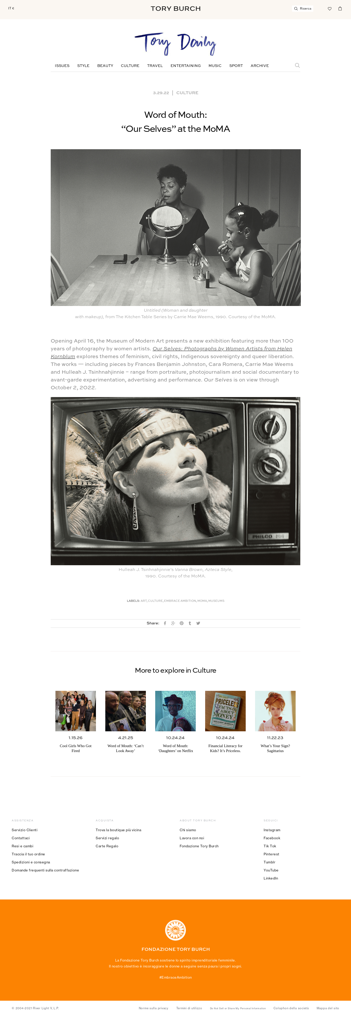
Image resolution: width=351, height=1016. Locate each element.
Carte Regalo (107, 846)
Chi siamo (188, 830)
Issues (62, 66)
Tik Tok (270, 846)
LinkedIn (271, 878)
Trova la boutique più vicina (118, 830)
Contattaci (21, 838)
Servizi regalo (107, 838)
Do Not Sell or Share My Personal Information (238, 1008)
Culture (130, 66)
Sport (236, 66)
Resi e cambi (22, 846)
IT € (11, 8)
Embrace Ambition (180, 601)
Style (83, 66)
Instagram (272, 830)
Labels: (133, 601)
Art (144, 601)
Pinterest (272, 854)
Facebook (272, 838)
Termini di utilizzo (189, 1008)
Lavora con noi (192, 838)
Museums (216, 601)
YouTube (271, 870)
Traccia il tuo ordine (28, 854)
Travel (155, 66)
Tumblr (269, 862)
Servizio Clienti (24, 830)
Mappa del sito (328, 1008)
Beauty (105, 66)
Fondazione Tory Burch (199, 846)
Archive (260, 66)
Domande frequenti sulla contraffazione (45, 870)
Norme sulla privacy (153, 1008)
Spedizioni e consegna (31, 862)
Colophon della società (291, 1008)
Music (215, 66)
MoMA (202, 601)
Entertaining (186, 66)
